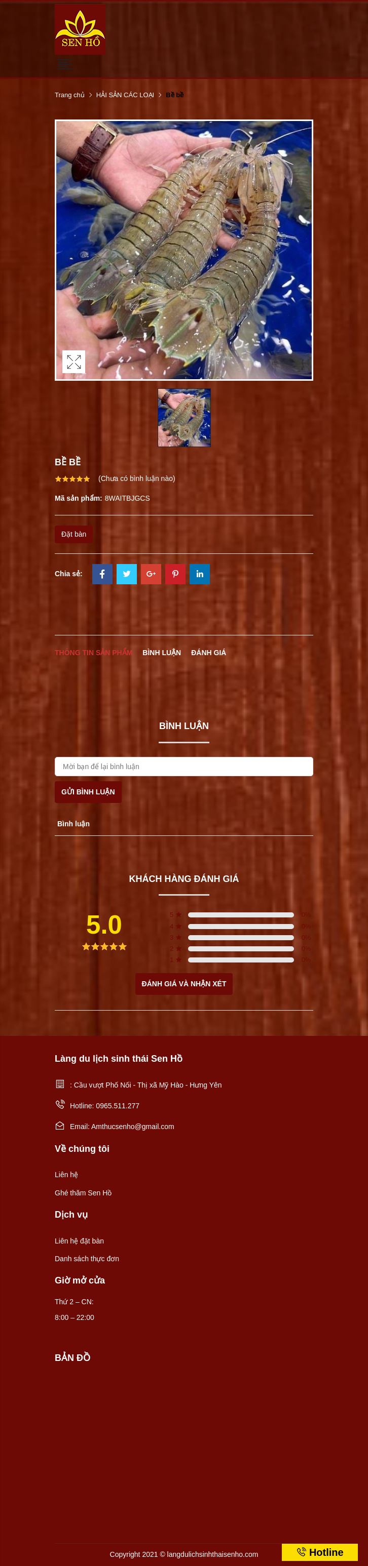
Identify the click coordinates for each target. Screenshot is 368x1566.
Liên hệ (66, 1175)
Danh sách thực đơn (87, 1259)
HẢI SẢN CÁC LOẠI (125, 95)
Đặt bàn (73, 534)
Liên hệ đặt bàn (79, 1241)
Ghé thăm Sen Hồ (83, 1193)
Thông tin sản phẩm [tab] (93, 653)
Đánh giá (208, 653)
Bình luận (161, 653)
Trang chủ (70, 95)
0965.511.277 (117, 1106)
